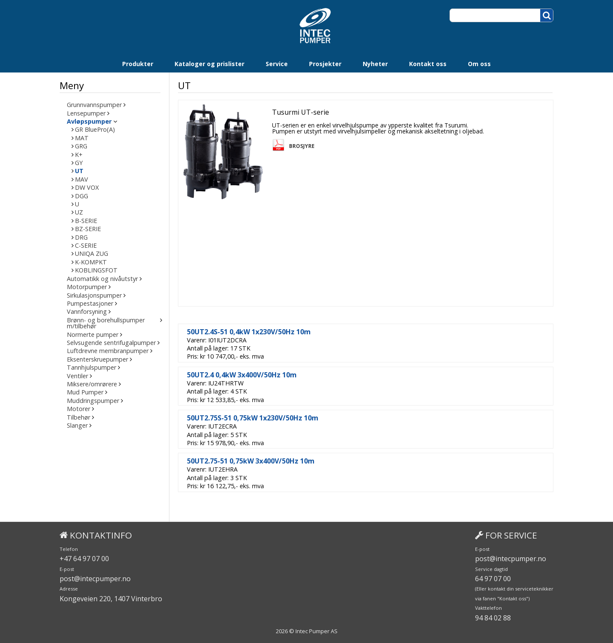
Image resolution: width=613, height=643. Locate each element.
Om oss (479, 64)
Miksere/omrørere (92, 384)
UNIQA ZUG (91, 254)
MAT (82, 138)
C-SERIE (86, 246)
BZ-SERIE (88, 229)
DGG (81, 196)
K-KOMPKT (91, 262)
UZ (79, 212)
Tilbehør (78, 417)
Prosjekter (325, 64)
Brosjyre (302, 146)
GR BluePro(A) (95, 130)
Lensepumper (86, 113)
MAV (81, 179)
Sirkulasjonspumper (94, 295)
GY (79, 163)
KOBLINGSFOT (96, 270)
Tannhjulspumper (91, 368)
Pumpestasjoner (90, 304)
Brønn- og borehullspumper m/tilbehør (106, 323)
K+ (79, 155)
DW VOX (87, 188)
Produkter (137, 64)
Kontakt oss (428, 64)
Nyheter (375, 64)
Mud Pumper (85, 392)
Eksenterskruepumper (97, 359)
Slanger (77, 426)
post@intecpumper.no (95, 578)
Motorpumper (87, 287)
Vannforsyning (87, 312)
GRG (81, 146)
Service (277, 64)
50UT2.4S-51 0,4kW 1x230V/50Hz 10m (250, 331)
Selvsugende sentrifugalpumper (111, 343)
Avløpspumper (89, 122)
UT (79, 171)
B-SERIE (86, 221)
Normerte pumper (92, 335)
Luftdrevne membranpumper (108, 351)
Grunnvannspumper (94, 105)
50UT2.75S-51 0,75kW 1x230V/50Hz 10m (253, 417)
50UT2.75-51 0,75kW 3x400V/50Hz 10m (251, 461)
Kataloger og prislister (209, 64)
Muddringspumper (93, 401)
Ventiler (77, 376)
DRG (81, 237)
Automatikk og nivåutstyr (102, 279)
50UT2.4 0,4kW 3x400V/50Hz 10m (243, 374)
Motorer (78, 409)
